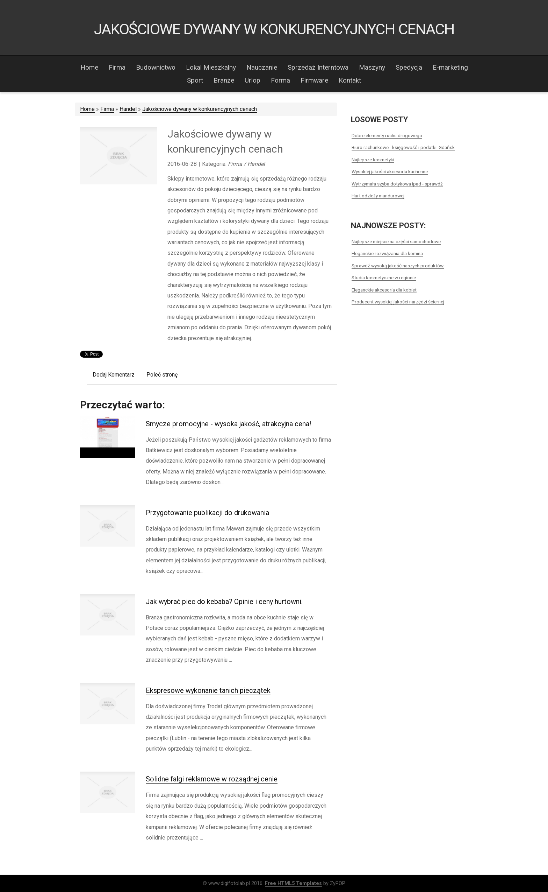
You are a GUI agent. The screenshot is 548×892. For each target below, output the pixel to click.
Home (87, 109)
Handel (128, 109)
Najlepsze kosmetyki (373, 159)
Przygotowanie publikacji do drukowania (207, 512)
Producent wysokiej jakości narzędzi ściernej (398, 301)
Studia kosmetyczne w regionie (384, 277)
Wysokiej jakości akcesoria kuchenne (390, 171)
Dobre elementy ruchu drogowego (387, 135)
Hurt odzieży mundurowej (378, 195)
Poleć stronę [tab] (162, 374)
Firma (107, 109)
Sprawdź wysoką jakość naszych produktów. (398, 265)
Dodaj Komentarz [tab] (114, 374)
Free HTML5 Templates (293, 883)
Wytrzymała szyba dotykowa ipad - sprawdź (397, 184)
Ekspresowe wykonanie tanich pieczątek (208, 690)
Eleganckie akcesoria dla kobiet (384, 290)
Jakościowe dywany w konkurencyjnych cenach (199, 109)
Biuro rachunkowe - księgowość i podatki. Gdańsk (403, 147)
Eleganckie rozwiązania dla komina (387, 253)
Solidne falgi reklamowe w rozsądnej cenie (211, 779)
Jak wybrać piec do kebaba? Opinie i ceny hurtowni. (224, 601)
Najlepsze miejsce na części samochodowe (396, 241)
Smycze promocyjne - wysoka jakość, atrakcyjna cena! (228, 424)
